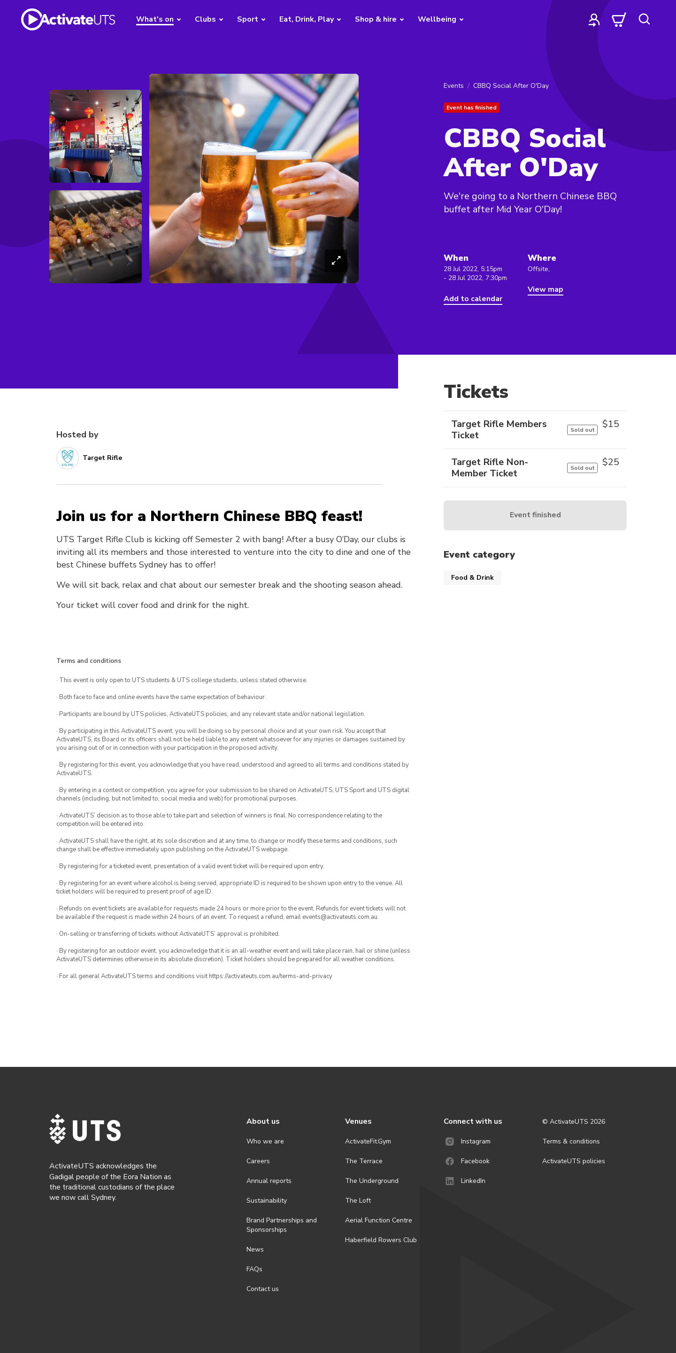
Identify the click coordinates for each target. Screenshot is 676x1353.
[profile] (594, 19)
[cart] (619, 19)
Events (454, 85)
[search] (644, 19)
